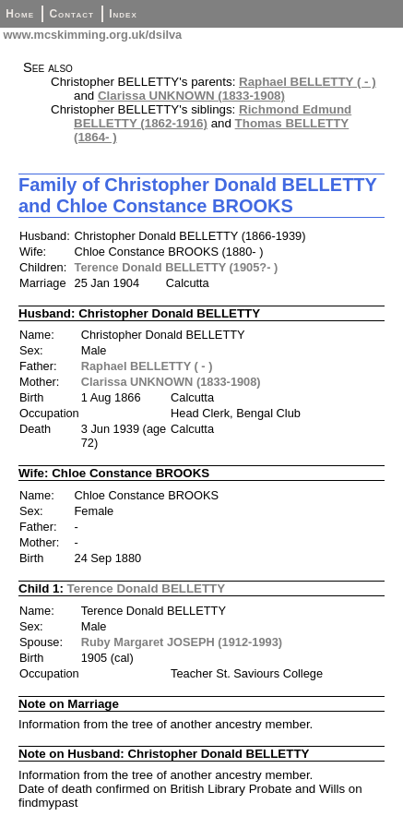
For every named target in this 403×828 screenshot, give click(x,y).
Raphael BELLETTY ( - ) (307, 82)
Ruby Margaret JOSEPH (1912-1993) (181, 642)
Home (20, 13)
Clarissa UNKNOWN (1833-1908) (191, 95)
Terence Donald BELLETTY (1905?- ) (177, 267)
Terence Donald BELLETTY (146, 588)
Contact (71, 13)
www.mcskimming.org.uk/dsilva (91, 35)
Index (123, 13)
